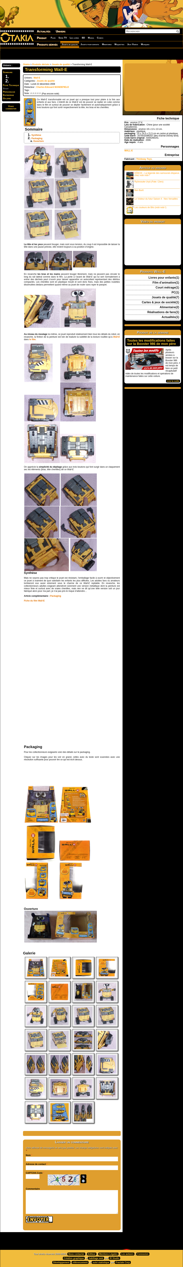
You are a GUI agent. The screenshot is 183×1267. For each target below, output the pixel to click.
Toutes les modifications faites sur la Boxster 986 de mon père (151, 342)
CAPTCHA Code (34, 1173)
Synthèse (36, 135)
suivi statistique (101, 1262)
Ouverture (38, 141)
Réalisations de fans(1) (163, 312)
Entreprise (8, 95)
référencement (80, 1262)
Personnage (9, 92)
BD (83, 38)
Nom (28, 1155)
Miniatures (107, 44)
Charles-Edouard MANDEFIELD (52, 87)
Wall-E (37, 78)
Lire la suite (173, 381)
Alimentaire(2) (169, 307)
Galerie (7, 98)
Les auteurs (127, 1254)
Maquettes (119, 44)
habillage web (96, 1258)
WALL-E (128, 150)
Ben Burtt (135, 192)
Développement (61, 1262)
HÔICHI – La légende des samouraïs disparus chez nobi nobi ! (152, 175)
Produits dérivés (47, 44)
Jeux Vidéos (132, 44)
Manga (91, 38)
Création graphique (74, 1258)
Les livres (74, 38)
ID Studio (114, 1258)
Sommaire (7, 72)
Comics (100, 38)
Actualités (43, 31)
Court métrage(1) (167, 287)
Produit (42, 37)
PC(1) (175, 292)
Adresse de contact (36, 1164)
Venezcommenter (11, 107)
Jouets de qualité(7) (165, 297)
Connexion (142, 1254)
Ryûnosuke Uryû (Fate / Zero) (144, 184)
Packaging (36, 138)
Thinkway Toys (144, 159)
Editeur (92, 1254)
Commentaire (33, 1189)
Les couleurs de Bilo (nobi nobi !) (146, 210)
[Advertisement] (47, 53)
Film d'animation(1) (165, 282)
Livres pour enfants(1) (163, 277)
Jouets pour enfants (90, 44)
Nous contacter (76, 1254)
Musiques (145, 44)
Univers (60, 31)
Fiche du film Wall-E (34, 600)
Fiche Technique (11, 85)
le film (32, 339)
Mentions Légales (108, 1254)
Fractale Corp (123, 1262)
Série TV (62, 38)
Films (53, 38)
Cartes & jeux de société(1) (160, 302)
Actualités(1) (170, 317)
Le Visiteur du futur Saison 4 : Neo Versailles (152, 201)
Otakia (26, 64)
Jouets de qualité (70, 44)
